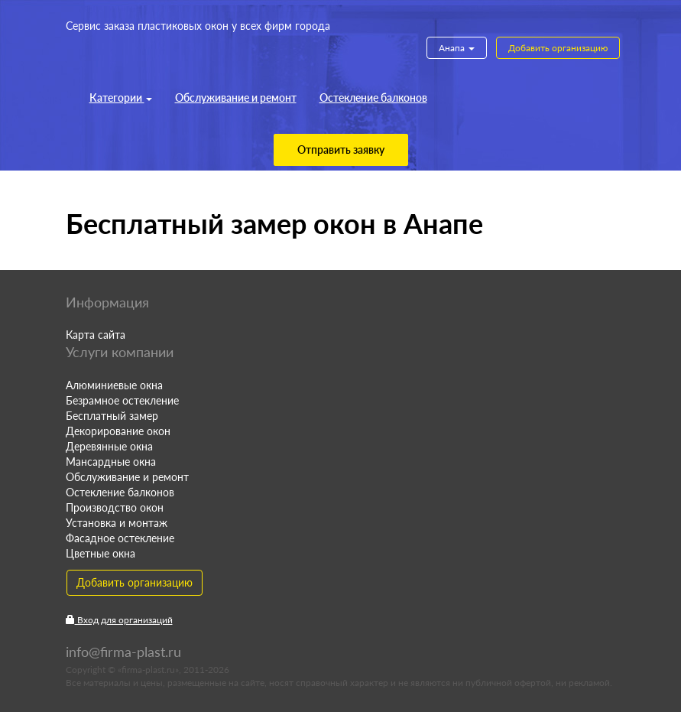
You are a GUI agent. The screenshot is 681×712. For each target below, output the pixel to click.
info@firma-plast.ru (123, 651)
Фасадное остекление (120, 538)
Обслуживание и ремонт (236, 97)
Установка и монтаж (116, 522)
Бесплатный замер (112, 415)
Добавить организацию (558, 48)
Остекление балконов (373, 97)
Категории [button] (120, 97)
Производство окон (115, 507)
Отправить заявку (340, 149)
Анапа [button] (457, 48)
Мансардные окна (111, 461)
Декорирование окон (118, 430)
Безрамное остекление (122, 400)
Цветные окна (100, 553)
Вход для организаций (119, 620)
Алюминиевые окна (114, 385)
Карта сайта (95, 334)
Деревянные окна (109, 446)
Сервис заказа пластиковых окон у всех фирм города (198, 25)
